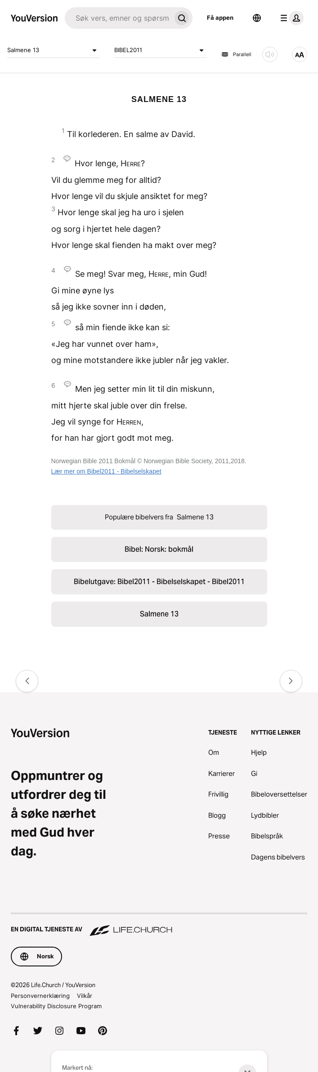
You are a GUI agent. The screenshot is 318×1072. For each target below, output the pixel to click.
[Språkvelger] (257, 18)
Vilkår (84, 995)
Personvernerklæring (40, 995)
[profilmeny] (290, 18)
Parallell (236, 54)
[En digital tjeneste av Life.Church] (159, 925)
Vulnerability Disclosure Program (56, 1006)
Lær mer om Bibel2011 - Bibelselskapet (106, 471)
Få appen (220, 17)
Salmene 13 (53, 50)
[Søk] (118, 18)
